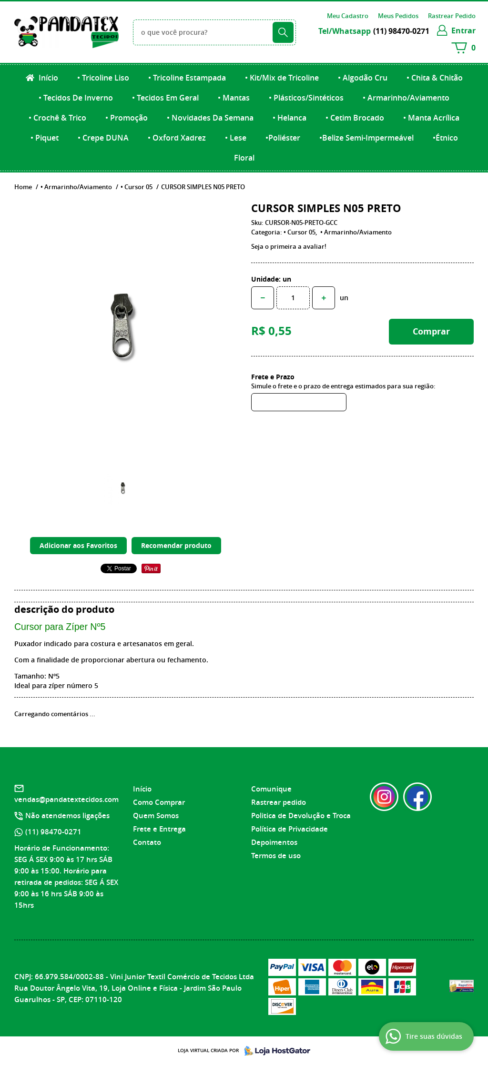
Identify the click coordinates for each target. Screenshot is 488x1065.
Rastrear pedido (278, 802)
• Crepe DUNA (103, 137)
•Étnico (445, 137)
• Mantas (234, 97)
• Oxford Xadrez (177, 137)
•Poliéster (282, 137)
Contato (147, 842)
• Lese (235, 137)
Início (47, 77)
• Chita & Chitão (435, 77)
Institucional (157, 772)
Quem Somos (156, 816)
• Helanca (289, 117)
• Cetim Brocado (354, 117)
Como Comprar (159, 802)
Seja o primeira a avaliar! (288, 246)
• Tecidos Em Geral (165, 97)
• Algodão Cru (362, 77)
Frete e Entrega (159, 829)
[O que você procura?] (283, 32)
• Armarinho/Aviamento (406, 97)
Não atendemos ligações (67, 816)
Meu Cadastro (347, 15)
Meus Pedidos (398, 15)
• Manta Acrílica (431, 117)
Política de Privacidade (289, 829)
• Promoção (126, 117)
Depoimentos (274, 842)
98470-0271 (401, 31)
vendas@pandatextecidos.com (66, 799)
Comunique (271, 789)
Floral (244, 157)
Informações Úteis (285, 772)
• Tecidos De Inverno (76, 97)
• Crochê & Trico (57, 117)
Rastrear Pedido (452, 15)
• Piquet (44, 137)
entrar (463, 30)
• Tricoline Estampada (187, 77)
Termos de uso (276, 856)
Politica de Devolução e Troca (301, 816)
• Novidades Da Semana (210, 117)
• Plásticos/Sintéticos (306, 97)
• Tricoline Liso (103, 77)
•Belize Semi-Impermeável (366, 137)
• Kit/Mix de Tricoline (282, 77)
